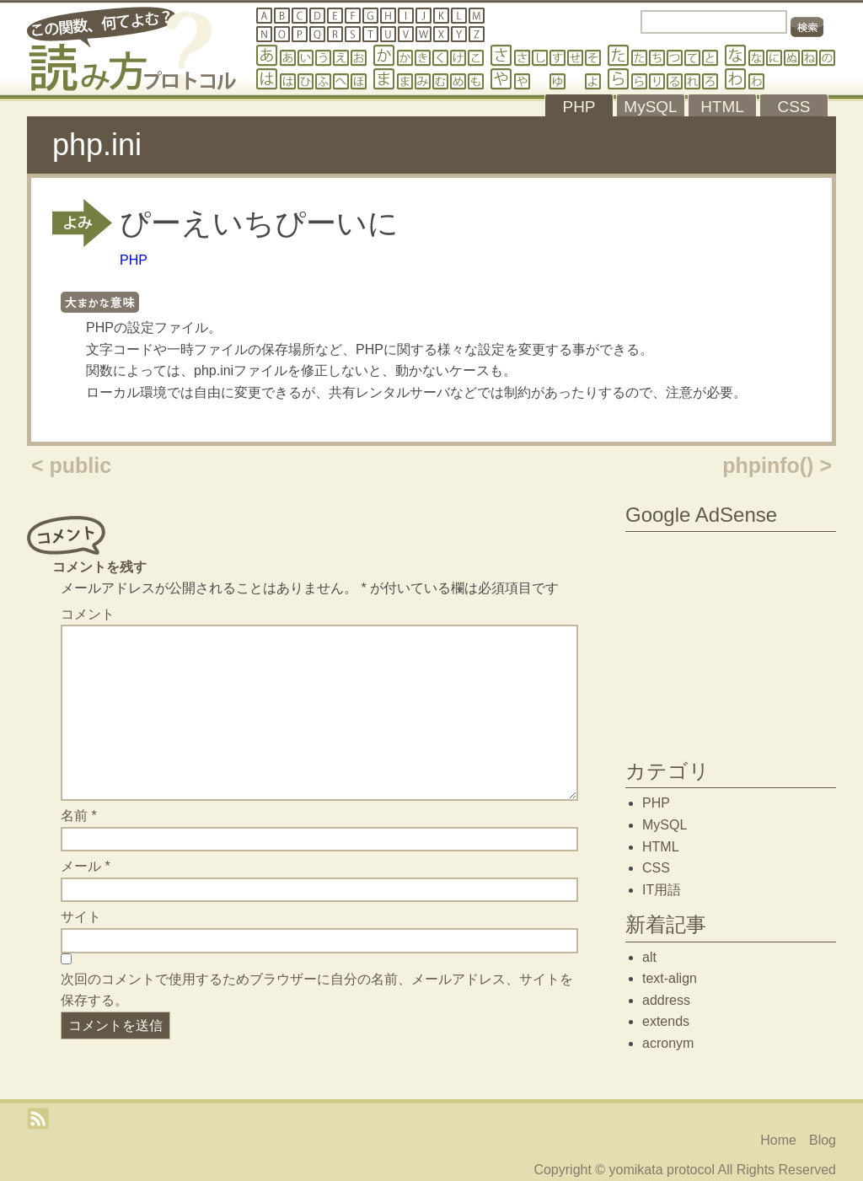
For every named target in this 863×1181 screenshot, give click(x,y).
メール (85, 866)
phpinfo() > (777, 465)
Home (778, 1140)
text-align (669, 978)
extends (665, 1021)
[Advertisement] (730, 641)
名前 (79, 815)
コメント (88, 614)
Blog (822, 1140)
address (666, 1000)
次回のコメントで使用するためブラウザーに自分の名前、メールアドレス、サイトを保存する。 (317, 990)
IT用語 (661, 890)
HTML (660, 847)
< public (71, 465)
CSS (656, 868)
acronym (668, 1043)
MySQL (664, 825)
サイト (81, 917)
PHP (133, 260)
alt (649, 957)
